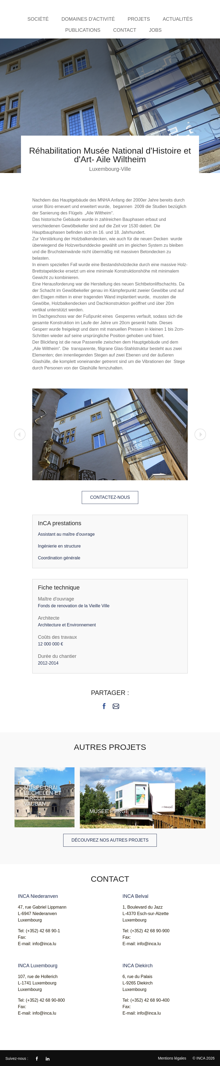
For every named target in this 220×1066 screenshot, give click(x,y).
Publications (83, 30)
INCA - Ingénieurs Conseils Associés (20, 7)
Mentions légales (172, 1058)
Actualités (178, 19)
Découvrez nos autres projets (110, 840)
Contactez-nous (110, 497)
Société (38, 19)
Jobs (155, 30)
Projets (138, 19)
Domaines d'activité (88, 19)
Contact (124, 30)
